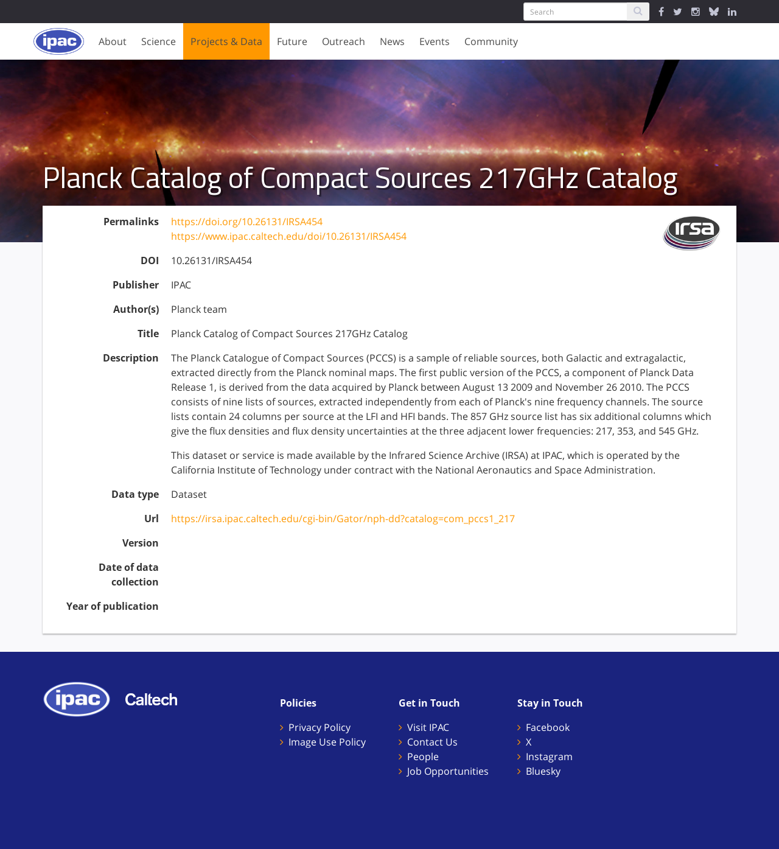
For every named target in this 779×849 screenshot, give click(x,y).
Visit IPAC (428, 727)
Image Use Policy (327, 742)
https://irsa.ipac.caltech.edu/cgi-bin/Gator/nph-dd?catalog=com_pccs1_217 (343, 518)
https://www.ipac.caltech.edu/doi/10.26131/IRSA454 (289, 236)
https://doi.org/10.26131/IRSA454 (247, 221)
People (423, 756)
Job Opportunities (448, 771)
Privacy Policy (319, 727)
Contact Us (432, 742)
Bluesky (543, 771)
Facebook (548, 727)
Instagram (549, 756)
